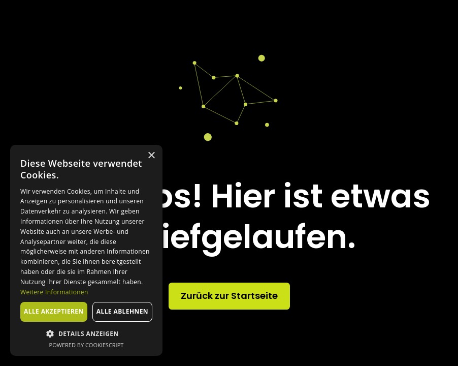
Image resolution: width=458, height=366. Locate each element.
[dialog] (86, 250)
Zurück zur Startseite (229, 295)
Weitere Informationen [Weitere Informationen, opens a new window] (54, 292)
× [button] (151, 156)
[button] (86, 333)
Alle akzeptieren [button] (54, 311)
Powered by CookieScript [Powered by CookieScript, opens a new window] (86, 345)
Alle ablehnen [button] (122, 311)
